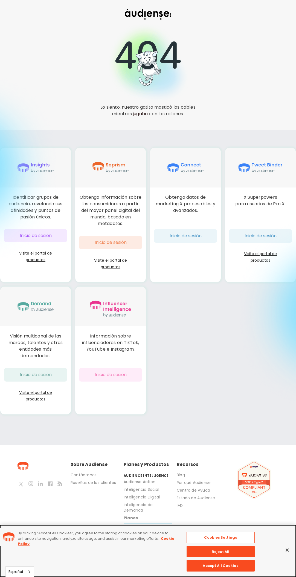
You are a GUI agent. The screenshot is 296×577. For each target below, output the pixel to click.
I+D (180, 505)
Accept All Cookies (220, 565)
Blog (181, 475)
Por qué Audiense (194, 482)
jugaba (140, 114)
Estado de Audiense (196, 498)
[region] (148, 551)
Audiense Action (139, 481)
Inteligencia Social (141, 489)
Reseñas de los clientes (93, 482)
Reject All (220, 551)
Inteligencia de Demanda (138, 507)
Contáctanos (84, 475)
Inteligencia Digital (142, 497)
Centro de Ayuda (193, 490)
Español (15, 571)
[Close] (287, 550)
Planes (131, 518)
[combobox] (19, 571)
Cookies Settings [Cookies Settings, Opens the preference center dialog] (220, 537)
